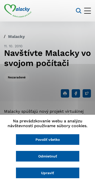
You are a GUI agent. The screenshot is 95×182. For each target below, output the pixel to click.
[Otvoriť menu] (87, 11)
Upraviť (47, 173)
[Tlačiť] (65, 93)
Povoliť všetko (47, 140)
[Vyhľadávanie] (79, 11)
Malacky (16, 36)
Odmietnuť (47, 156)
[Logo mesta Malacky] (18, 11)
